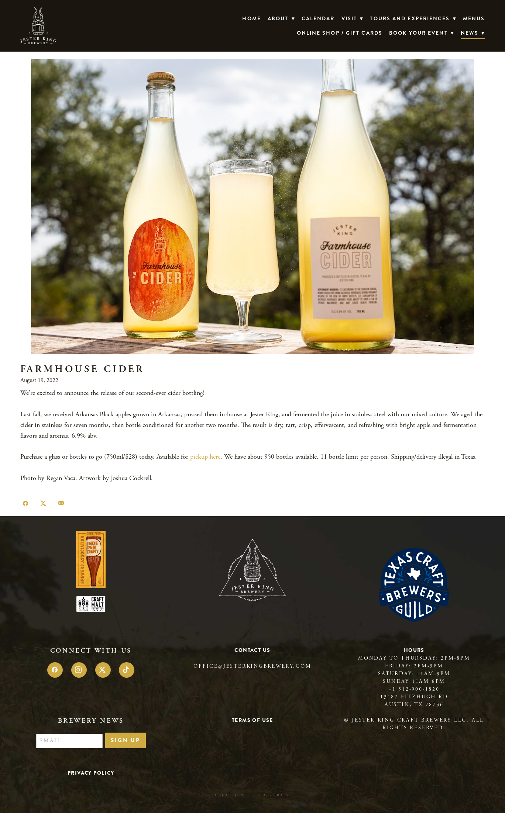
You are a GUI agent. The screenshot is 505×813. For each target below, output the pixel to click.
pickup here (205, 456)
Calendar (318, 18)
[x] (103, 670)
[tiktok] (126, 670)
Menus (474, 18)
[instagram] (79, 670)
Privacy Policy (91, 772)
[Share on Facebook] (25, 503)
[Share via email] (61, 503)
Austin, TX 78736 (414, 704)
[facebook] (55, 670)
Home (251, 18)
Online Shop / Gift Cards (339, 33)
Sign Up (125, 740)
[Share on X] (43, 503)
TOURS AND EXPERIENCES (413, 18)
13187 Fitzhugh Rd (414, 697)
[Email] (69, 741)
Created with (252, 795)
